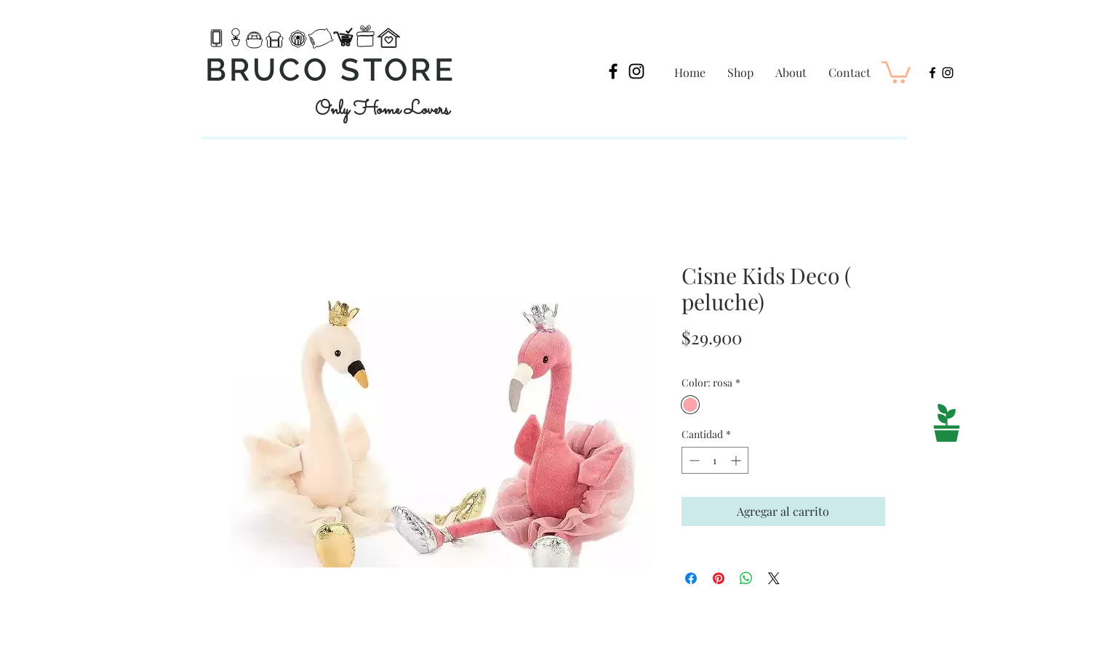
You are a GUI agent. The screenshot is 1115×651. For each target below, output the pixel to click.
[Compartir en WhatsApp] (746, 578)
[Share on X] (774, 578)
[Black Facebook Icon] (613, 71)
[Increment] (737, 460)
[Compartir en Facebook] (691, 578)
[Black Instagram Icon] (636, 71)
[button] (896, 71)
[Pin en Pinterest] (718, 578)
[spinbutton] (715, 460)
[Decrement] (693, 460)
